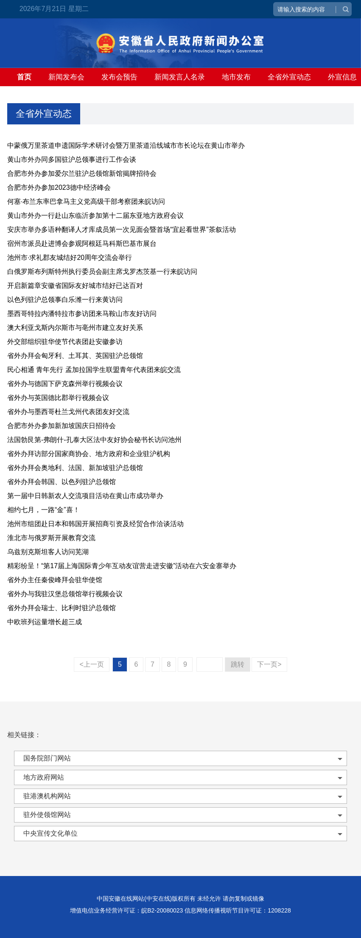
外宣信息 (342, 77)
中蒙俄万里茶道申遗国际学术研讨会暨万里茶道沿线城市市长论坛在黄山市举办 (126, 145)
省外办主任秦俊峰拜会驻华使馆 (54, 579)
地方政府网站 (43, 777)
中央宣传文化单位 (50, 833)
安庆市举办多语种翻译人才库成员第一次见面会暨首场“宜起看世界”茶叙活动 (121, 229)
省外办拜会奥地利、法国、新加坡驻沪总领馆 (75, 467)
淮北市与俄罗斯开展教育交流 (51, 537)
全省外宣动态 (289, 77)
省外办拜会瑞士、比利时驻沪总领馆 (61, 607)
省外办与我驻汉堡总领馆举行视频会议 (65, 593)
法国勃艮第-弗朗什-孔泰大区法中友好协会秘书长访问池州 (94, 439)
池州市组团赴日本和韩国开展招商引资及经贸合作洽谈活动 (95, 523)
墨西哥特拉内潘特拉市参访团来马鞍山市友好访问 (82, 313)
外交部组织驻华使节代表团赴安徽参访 (65, 341)
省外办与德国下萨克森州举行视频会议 (65, 383)
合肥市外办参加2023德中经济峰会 (59, 187)
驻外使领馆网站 (47, 814)
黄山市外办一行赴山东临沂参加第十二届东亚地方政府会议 (95, 215)
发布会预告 (119, 77)
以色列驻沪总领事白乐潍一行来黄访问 (65, 299)
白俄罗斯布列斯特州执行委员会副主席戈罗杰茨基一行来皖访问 (102, 271)
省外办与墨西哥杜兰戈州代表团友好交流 (68, 411)
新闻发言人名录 (179, 77)
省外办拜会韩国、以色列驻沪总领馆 (61, 481)
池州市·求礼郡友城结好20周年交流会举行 (69, 257)
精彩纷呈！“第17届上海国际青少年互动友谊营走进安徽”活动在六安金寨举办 (121, 565)
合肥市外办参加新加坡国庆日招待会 (61, 425)
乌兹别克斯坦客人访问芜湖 (48, 551)
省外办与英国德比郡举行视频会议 (58, 397)
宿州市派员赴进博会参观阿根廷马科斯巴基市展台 (82, 243)
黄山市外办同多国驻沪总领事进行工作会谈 (71, 159)
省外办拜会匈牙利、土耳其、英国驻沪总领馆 (75, 355)
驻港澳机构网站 (47, 796)
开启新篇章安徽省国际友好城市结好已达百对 (75, 285)
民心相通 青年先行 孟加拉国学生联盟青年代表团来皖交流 (94, 369)
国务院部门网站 (47, 758)
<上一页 (91, 664)
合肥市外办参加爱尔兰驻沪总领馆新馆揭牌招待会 (82, 173)
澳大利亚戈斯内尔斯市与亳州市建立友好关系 (75, 327)
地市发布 (236, 77)
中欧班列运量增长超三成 (44, 621)
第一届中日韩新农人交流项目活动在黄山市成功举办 (85, 495)
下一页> (269, 664)
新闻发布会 (66, 77)
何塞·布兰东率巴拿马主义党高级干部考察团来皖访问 (86, 201)
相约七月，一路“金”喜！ (43, 509)
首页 (24, 77)
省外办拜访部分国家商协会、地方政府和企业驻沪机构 (88, 453)
